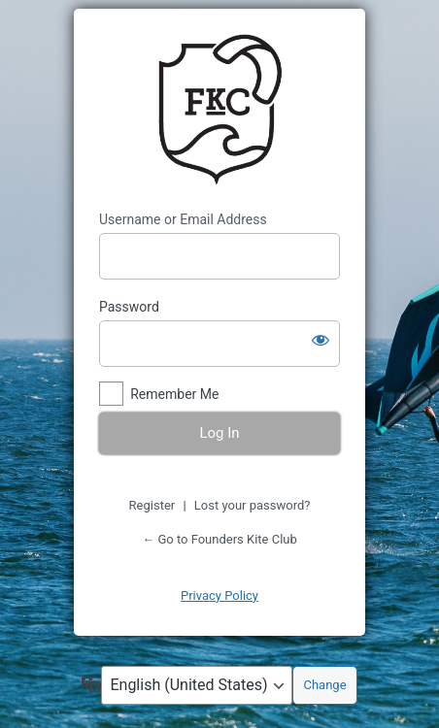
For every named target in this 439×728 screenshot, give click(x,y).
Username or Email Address (183, 219)
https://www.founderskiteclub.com (219, 109)
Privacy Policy (219, 595)
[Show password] (320, 339)
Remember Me (174, 394)
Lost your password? (252, 505)
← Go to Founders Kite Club (219, 539)
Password (129, 306)
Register (152, 505)
